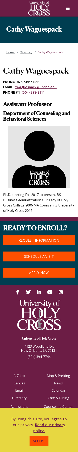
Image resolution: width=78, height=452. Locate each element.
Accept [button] (39, 441)
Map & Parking (58, 375)
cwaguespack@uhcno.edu (36, 87)
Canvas (19, 383)
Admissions (19, 406)
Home (10, 52)
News (58, 383)
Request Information (39, 240)
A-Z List (19, 375)
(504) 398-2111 (33, 92)
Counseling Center (58, 406)
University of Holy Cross (39, 338)
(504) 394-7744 (39, 356)
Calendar (59, 390)
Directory (26, 52)
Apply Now (39, 272)
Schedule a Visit (39, 256)
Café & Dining (58, 398)
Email (19, 390)
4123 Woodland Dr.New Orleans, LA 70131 (39, 348)
